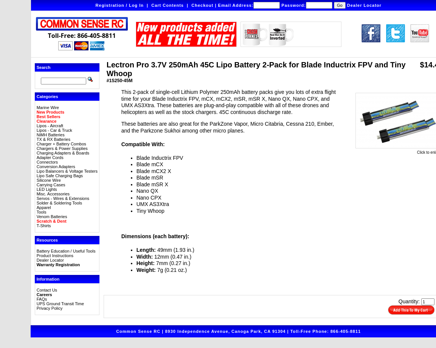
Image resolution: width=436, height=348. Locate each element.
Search (44, 67)
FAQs (42, 299)
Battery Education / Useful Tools (66, 251)
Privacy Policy (49, 308)
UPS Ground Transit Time (60, 303)
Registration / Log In (120, 5)
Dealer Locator (364, 5)
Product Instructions (55, 255)
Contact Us (47, 290)
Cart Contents (167, 5)
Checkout (202, 5)
